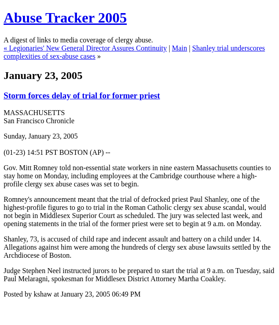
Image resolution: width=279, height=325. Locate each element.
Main (179, 48)
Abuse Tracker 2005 (65, 17)
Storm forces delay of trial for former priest (82, 95)
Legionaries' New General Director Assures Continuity (88, 48)
